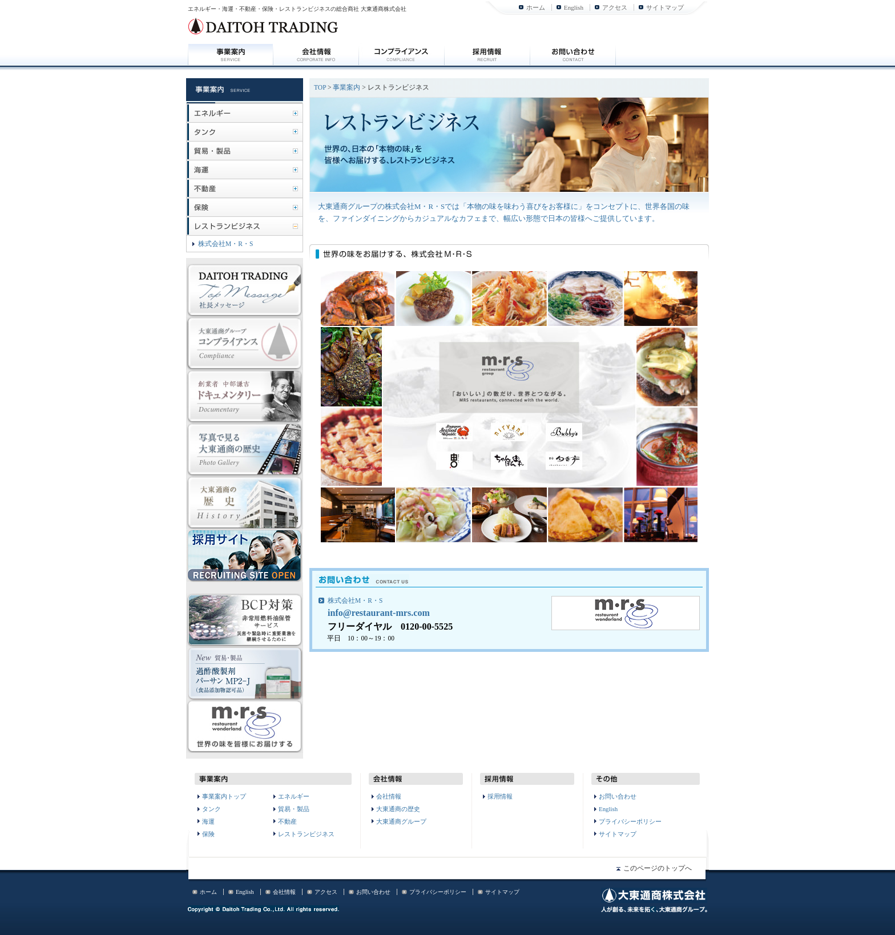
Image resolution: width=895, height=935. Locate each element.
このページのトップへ (657, 868)
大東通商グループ (401, 821)
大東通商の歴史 (398, 808)
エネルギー (293, 796)
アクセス (614, 7)
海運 (208, 821)
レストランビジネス (306, 834)
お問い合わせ (617, 796)
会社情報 (388, 796)
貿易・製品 (293, 808)
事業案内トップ (224, 796)
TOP (320, 87)
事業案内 (346, 87)
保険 (208, 834)
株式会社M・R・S (355, 600)
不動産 (287, 821)
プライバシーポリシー (630, 821)
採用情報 (500, 796)
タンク (211, 808)
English (573, 7)
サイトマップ (665, 7)
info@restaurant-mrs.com (379, 613)
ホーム (535, 7)
